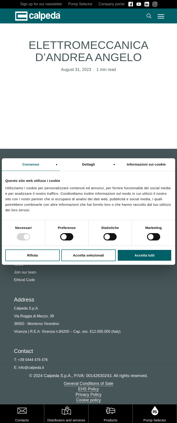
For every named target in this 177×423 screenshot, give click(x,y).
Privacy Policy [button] (88, 394)
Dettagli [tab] (88, 164)
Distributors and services (66, 420)
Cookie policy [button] (88, 400)
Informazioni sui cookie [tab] (146, 164)
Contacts (22, 420)
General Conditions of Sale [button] (88, 383)
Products (110, 420)
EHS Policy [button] (88, 389)
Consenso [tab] (30, 164)
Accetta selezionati (88, 255)
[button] (161, 16)
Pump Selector (154, 420)
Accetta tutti (145, 255)
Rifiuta (32, 255)
